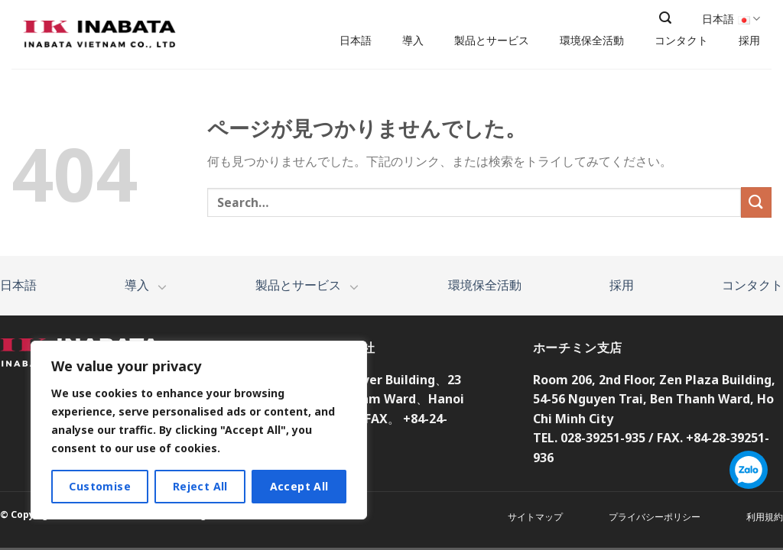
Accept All (299, 486)
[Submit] (756, 202)
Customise (100, 486)
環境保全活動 (592, 40)
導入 (413, 40)
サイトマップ (535, 516)
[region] (199, 430)
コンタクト (681, 40)
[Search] (665, 18)
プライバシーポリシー (654, 516)
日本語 (356, 40)
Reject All (200, 486)
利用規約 (764, 516)
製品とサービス (491, 40)
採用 (749, 40)
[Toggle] (162, 286)
